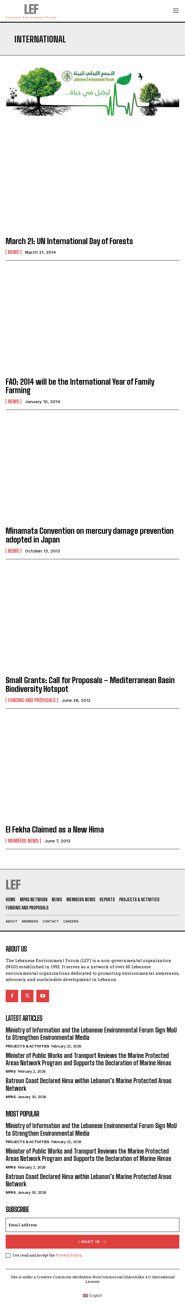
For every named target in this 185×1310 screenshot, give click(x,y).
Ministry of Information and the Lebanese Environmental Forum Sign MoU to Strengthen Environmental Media (91, 1033)
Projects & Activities (27, 1046)
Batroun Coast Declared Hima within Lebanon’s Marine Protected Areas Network (88, 1180)
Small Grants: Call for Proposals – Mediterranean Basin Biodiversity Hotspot (90, 684)
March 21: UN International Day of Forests (69, 241)
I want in (92, 1241)
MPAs (11, 1071)
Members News (23, 840)
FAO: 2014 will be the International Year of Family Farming (80, 386)
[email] (92, 1225)
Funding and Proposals (32, 700)
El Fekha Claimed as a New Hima (55, 829)
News (13, 252)
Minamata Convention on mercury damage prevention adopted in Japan (90, 535)
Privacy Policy (68, 1255)
